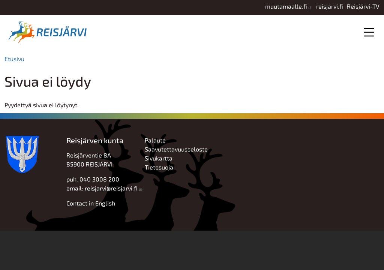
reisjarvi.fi (329, 6)
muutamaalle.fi (286, 6)
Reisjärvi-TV (363, 6)
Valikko (369, 32)
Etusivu (14, 58)
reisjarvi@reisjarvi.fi (111, 188)
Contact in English (90, 203)
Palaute (155, 140)
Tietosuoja (159, 167)
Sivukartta (158, 158)
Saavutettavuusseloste (176, 149)
